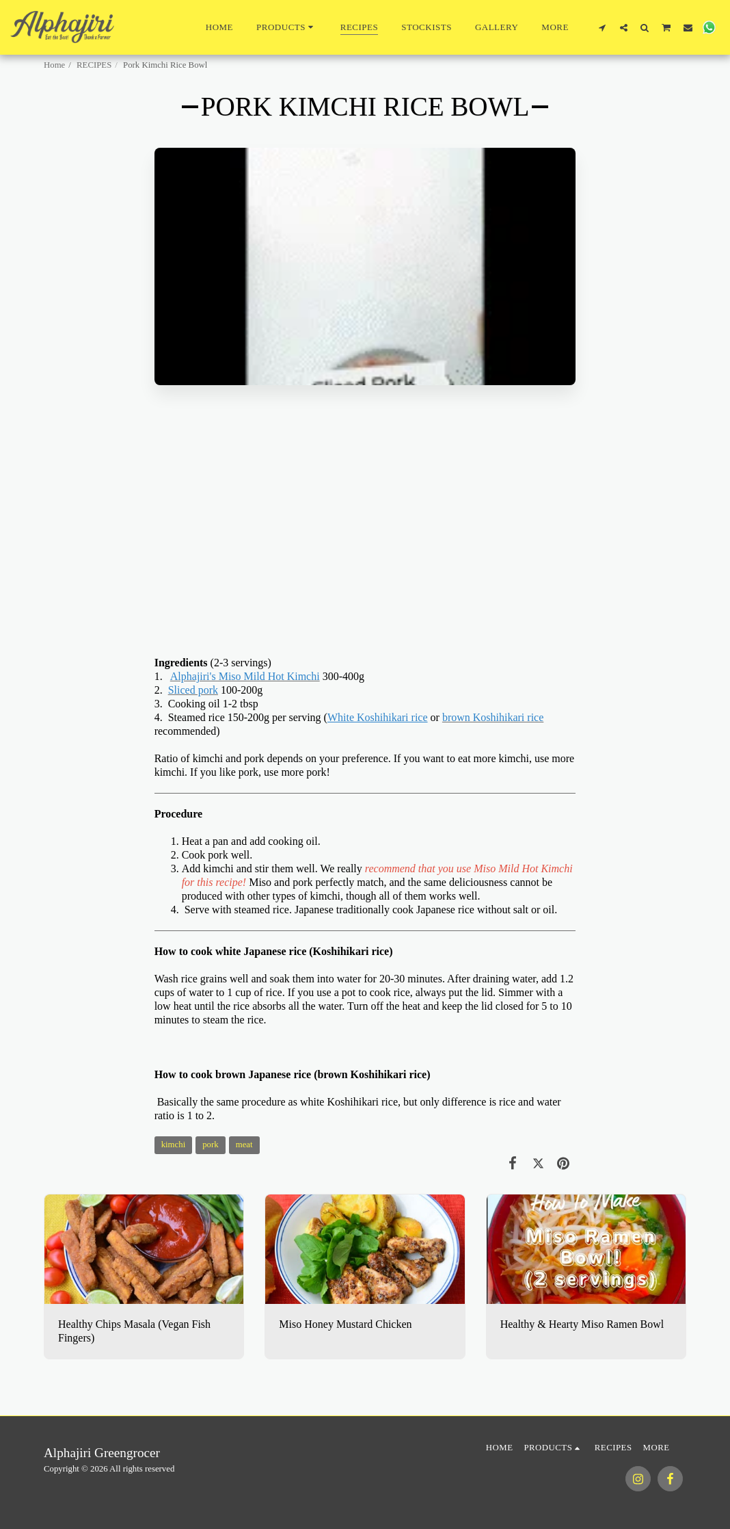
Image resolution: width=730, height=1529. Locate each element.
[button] (602, 27)
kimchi (173, 1144)
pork (210, 1144)
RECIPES (94, 65)
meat (244, 1144)
